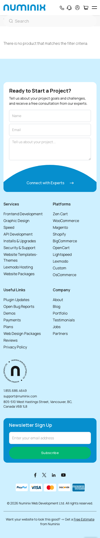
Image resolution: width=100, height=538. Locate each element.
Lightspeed (62, 254)
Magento (60, 227)
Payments (12, 320)
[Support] (69, 8)
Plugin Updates (16, 299)
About (58, 299)
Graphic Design (16, 220)
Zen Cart (60, 213)
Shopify (59, 234)
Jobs (56, 326)
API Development (18, 234)
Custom (59, 268)
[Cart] (85, 8)
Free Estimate (84, 519)
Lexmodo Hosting (18, 267)
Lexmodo (60, 261)
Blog (56, 306)
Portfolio (60, 313)
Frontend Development (23, 213)
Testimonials (64, 320)
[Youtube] (63, 475)
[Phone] (61, 8)
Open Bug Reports (18, 306)
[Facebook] (35, 475)
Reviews (10, 340)
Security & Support (19, 247)
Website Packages (18, 273)
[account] (77, 7)
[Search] (50, 21)
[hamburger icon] (94, 7)
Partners (60, 333)
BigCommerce (65, 240)
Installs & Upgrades (19, 240)
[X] (44, 475)
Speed (8, 227)
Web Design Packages (22, 333)
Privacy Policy (15, 347)
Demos (9, 313)
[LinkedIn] (54, 475)
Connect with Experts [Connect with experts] (50, 182)
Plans (8, 326)
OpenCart (61, 247)
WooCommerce (66, 220)
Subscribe (50, 452)
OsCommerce (64, 274)
